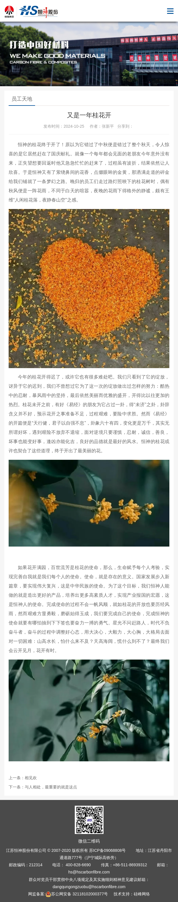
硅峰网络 (142, 894)
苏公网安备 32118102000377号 (76, 894)
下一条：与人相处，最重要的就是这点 (43, 787)
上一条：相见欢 (23, 777)
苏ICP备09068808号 (107, 850)
